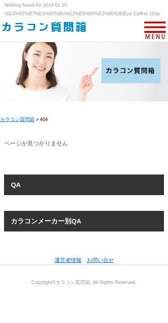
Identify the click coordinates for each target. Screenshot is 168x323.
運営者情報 (68, 260)
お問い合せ (100, 260)
